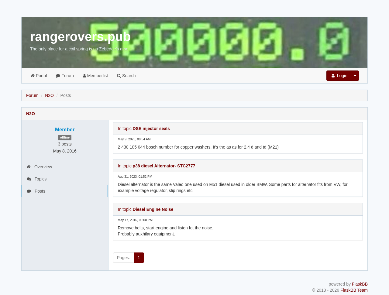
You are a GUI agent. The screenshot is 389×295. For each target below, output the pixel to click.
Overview (39, 166)
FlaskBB (360, 284)
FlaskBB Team (354, 290)
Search (126, 75)
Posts (36, 191)
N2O (49, 95)
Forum (65, 75)
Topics (36, 179)
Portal (39, 75)
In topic (144, 128)
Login (338, 75)
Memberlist (95, 75)
